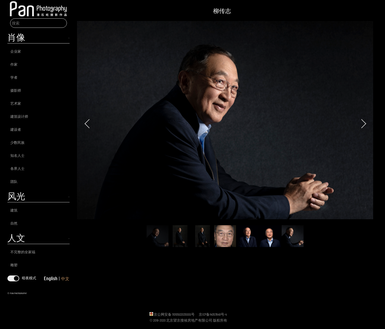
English (50, 278)
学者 (13, 77)
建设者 (15, 129)
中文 (65, 278)
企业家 (15, 51)
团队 (13, 181)
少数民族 (17, 142)
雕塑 (13, 265)
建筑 (13, 210)
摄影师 (15, 90)
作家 (13, 64)
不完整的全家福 (22, 252)
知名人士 (17, 155)
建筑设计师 (19, 116)
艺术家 (15, 103)
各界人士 (17, 168)
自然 (13, 223)
